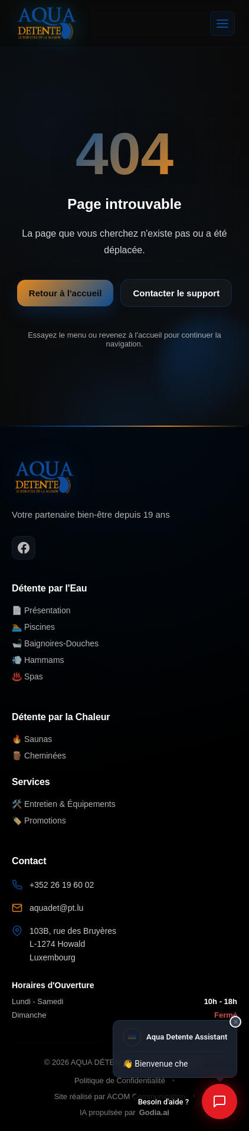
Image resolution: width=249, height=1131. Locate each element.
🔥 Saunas (32, 739)
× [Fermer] (235, 1020)
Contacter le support (176, 293)
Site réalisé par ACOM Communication (120, 1096)
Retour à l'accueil (65, 293)
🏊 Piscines (33, 627)
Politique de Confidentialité (119, 1080)
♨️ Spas (27, 676)
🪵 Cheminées (39, 755)
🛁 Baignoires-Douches (55, 643)
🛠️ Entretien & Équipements (64, 804)
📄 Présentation (41, 610)
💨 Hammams (38, 660)
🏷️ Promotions (39, 820)
